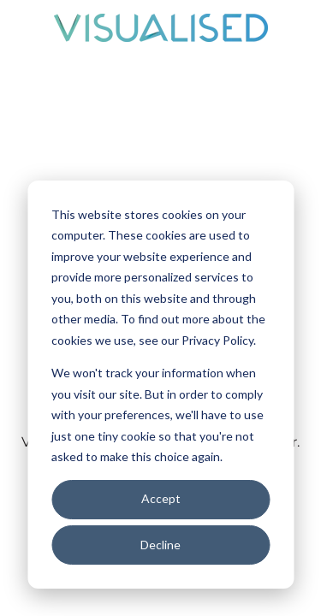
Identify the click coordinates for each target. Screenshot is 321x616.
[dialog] (160, 385)
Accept (161, 498)
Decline (160, 544)
